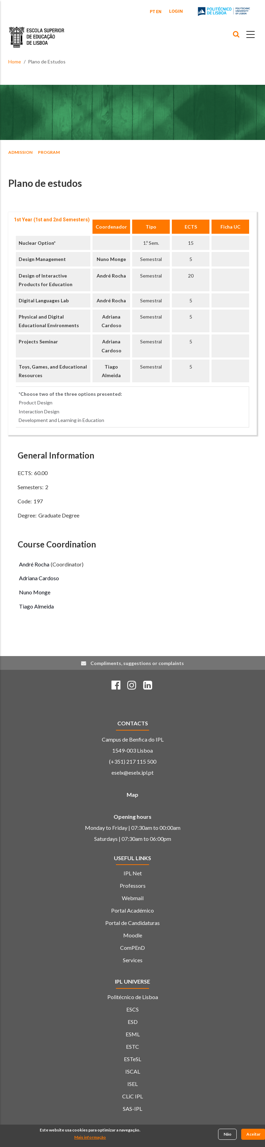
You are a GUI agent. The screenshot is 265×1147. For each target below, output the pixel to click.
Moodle (132, 935)
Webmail (133, 898)
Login (176, 11)
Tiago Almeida (36, 606)
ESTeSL (132, 1059)
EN (158, 11)
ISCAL (132, 1071)
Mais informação (90, 1137)
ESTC (132, 1046)
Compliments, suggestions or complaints (137, 663)
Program (49, 152)
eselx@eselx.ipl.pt (132, 772)
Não (228, 1134)
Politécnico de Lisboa (132, 997)
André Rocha (111, 276)
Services (133, 960)
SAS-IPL (132, 1108)
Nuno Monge (111, 259)
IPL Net (133, 873)
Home (14, 61)
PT (152, 11)
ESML (133, 1034)
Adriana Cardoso (39, 578)
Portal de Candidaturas (132, 922)
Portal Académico (132, 910)
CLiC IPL (132, 1096)
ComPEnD (132, 947)
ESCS (132, 1009)
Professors (133, 885)
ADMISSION (20, 152)
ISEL (132, 1083)
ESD (133, 1021)
